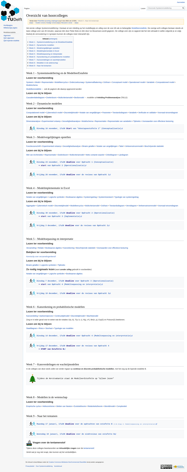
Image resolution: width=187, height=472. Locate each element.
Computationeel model (165, 82)
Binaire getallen (88, 146)
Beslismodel (79, 97)
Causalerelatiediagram (35, 97)
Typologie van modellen (63, 328)
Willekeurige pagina (10, 28)
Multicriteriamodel (65, 97)
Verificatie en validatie (147, 113)
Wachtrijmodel (92, 316)
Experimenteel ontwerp (51, 121)
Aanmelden (181, 2)
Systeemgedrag (90, 197)
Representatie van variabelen (120, 121)
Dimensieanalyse (33, 121)
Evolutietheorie (80, 406)
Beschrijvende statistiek (154, 146)
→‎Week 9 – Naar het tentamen (87, 21)
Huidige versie (51, 23)
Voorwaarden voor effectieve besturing (157, 121)
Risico (41, 328)
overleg (48, 21)
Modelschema (32, 85)
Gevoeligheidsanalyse (71, 121)
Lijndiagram (123, 155)
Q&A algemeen (9, 38)
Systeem (29, 82)
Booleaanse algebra (74, 197)
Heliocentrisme (49, 406)
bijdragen (55, 21)
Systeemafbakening (94, 82)
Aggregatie (30, 206)
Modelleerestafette (139, 28)
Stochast (48, 328)
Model (37, 82)
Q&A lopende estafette (11, 41)
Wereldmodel (109, 406)
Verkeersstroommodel (134, 146)
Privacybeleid (30, 466)
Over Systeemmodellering (44, 466)
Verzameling (31, 248)
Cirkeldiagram (111, 155)
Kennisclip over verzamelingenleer (40, 256)
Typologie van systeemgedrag (126, 197)
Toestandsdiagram (119, 113)
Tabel (121, 146)
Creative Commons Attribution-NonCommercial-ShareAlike (67, 462)
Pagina (26, 8)
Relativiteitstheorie (95, 406)
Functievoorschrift (33, 146)
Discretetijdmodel (71, 113)
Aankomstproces (46, 316)
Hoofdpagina (8, 25)
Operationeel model (137, 82)
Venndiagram (131, 206)
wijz (31, 23)
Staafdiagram (31, 328)
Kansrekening (68, 248)
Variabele (150, 82)
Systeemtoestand (106, 197)
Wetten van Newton (64, 406)
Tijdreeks (137, 121)
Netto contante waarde (95, 155)
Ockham (106, 82)
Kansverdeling (32, 316)
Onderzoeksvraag (76, 82)
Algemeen (7, 35)
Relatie (41, 248)
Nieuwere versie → (67, 23)
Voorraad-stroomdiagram (168, 113)
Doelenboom (51, 97)
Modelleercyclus (61, 82)
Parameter (106, 113)
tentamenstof (88, 448)
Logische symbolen (57, 197)
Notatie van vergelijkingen (90, 113)
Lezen (143, 8)
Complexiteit (122, 406)
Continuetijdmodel (62, 316)
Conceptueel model (120, 82)
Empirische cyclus (33, 406)
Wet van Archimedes (34, 155)
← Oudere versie (39, 23)
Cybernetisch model (54, 113)
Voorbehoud (58, 466)
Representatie (47, 82)
